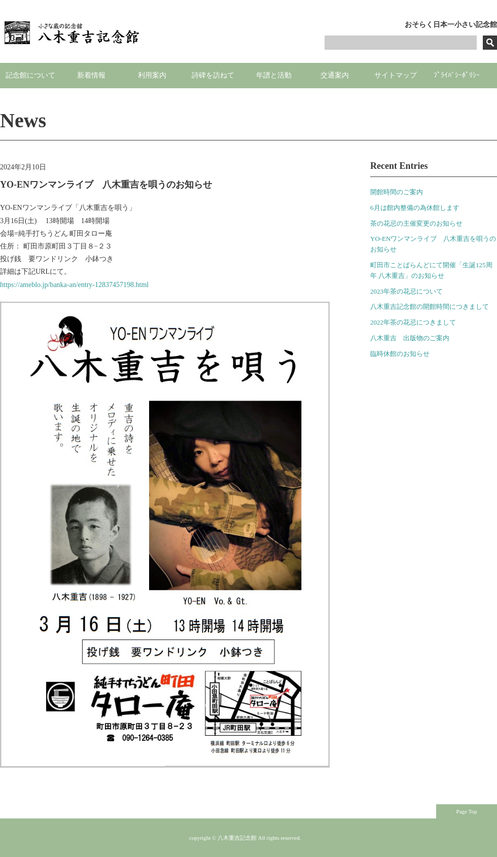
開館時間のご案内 (396, 192)
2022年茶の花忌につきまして (413, 322)
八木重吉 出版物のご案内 (409, 338)
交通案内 (335, 75)
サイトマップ (395, 75)
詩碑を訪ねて (213, 75)
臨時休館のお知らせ (400, 354)
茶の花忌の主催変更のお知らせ (416, 223)
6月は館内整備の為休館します (414, 207)
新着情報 (91, 75)
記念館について (30, 75)
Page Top (466, 811)
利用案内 (152, 75)
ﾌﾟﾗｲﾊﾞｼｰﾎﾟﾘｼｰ (457, 75)
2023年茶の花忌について (406, 291)
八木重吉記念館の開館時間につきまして (429, 306)
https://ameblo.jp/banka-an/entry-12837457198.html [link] (74, 285)
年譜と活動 (274, 75)
